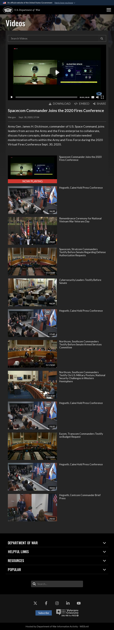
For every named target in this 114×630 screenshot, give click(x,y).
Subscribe (43, 612)
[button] (109, 9)
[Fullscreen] (102, 97)
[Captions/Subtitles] (92, 97)
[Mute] (97, 97)
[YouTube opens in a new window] (78, 603)
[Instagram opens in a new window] (57, 603)
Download (60, 103)
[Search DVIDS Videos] (53, 38)
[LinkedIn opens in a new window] (68, 603)
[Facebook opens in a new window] (46, 603)
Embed (81, 103)
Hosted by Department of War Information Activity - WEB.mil (57, 626)
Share (99, 103)
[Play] (11, 97)
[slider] (46, 97)
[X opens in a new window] (35, 603)
